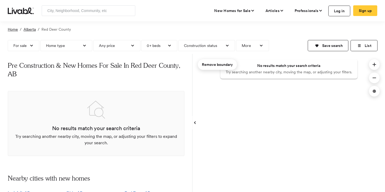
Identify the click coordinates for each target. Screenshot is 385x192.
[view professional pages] (308, 10)
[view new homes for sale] (234, 10)
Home (13, 29)
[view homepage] (21, 10)
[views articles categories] (274, 10)
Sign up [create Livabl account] (365, 11)
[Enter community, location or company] (88, 10)
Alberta (30, 29)
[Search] (129, 10)
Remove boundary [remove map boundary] (217, 64)
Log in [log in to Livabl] (339, 11)
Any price (107, 45)
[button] (328, 45)
